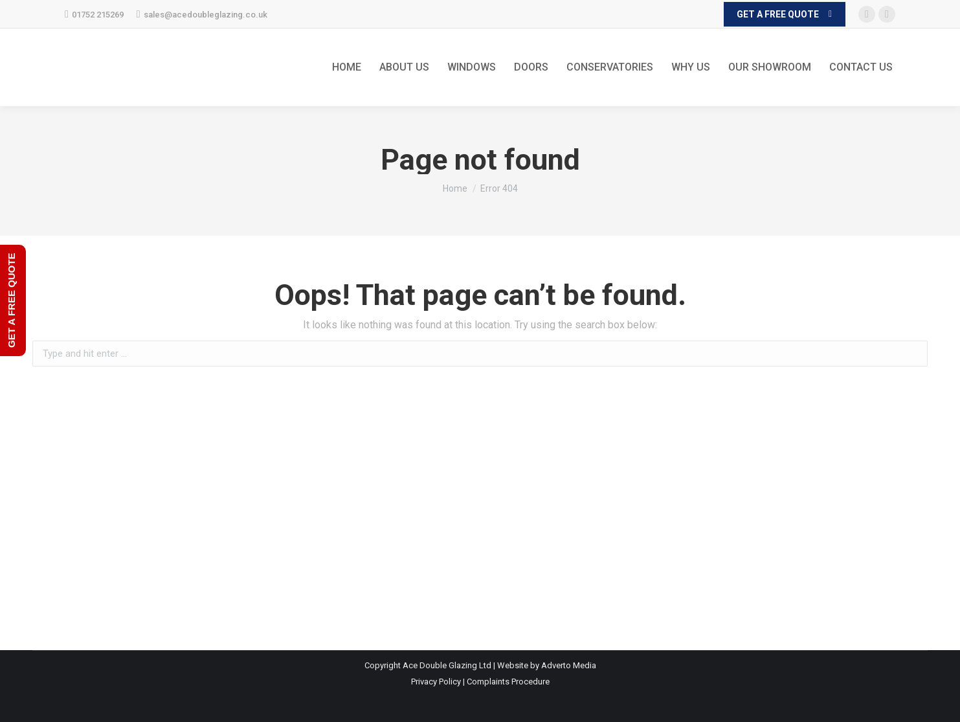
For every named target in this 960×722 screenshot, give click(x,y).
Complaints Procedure (508, 681)
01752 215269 (94, 14)
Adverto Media (568, 665)
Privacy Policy (436, 681)
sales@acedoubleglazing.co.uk (202, 14)
